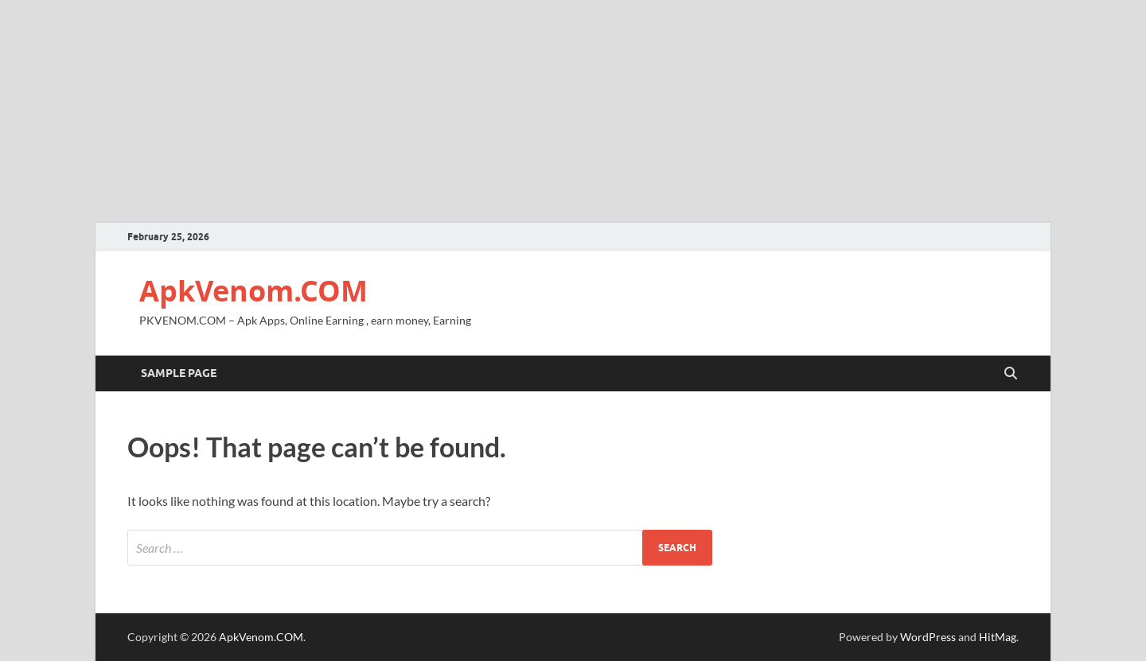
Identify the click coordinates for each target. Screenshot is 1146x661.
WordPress (928, 637)
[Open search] (1011, 374)
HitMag (997, 637)
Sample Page (178, 373)
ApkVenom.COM (253, 290)
